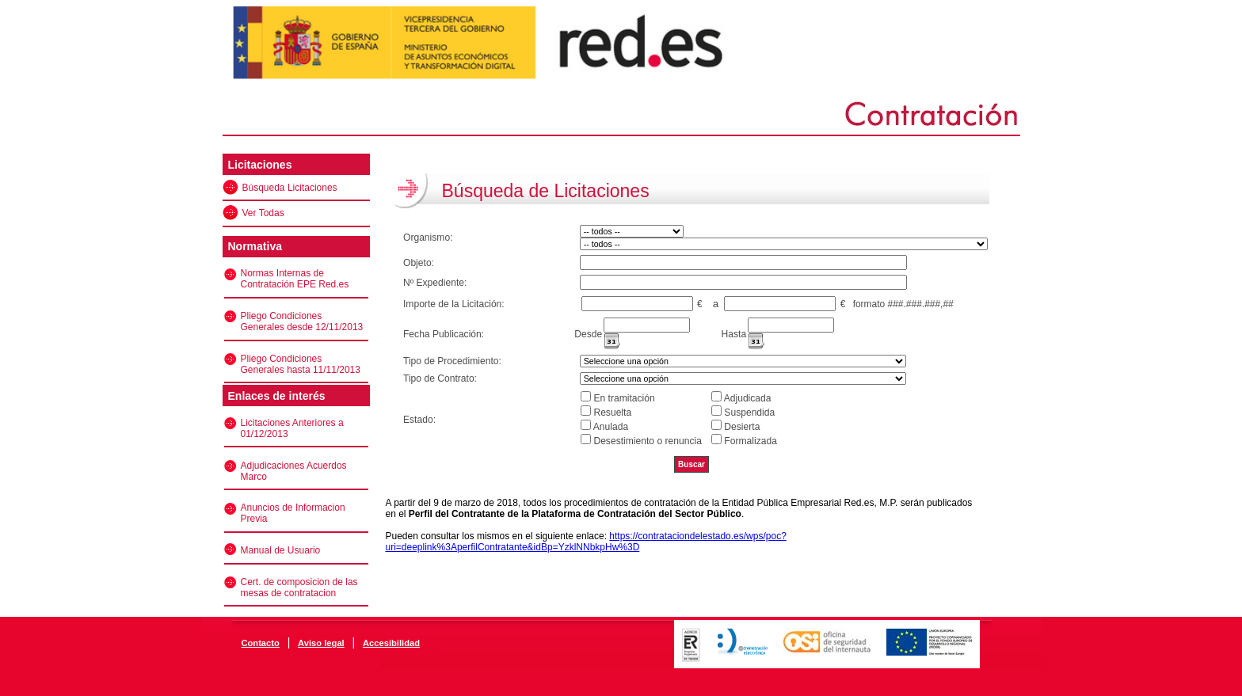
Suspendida (749, 412)
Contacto (260, 643)
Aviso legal (321, 643)
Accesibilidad (391, 643)
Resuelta (612, 412)
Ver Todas (263, 213)
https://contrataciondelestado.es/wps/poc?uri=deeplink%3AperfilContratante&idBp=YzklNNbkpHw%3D (586, 542)
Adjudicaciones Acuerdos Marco (294, 471)
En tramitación (623, 398)
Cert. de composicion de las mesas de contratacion (299, 587)
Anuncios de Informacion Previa (293, 513)
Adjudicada (747, 398)
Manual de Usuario (281, 550)
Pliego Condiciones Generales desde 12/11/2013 (302, 321)
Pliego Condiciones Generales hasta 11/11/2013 (300, 364)
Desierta (742, 426)
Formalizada (750, 441)
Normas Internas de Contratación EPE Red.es (295, 279)
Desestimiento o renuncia (647, 441)
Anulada (610, 426)
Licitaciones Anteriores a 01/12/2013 (292, 428)
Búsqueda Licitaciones (289, 187)
